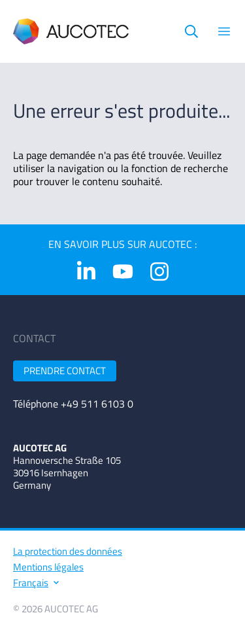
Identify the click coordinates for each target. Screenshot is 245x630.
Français (35, 582)
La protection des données (67, 551)
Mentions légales (48, 566)
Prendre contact (65, 370)
